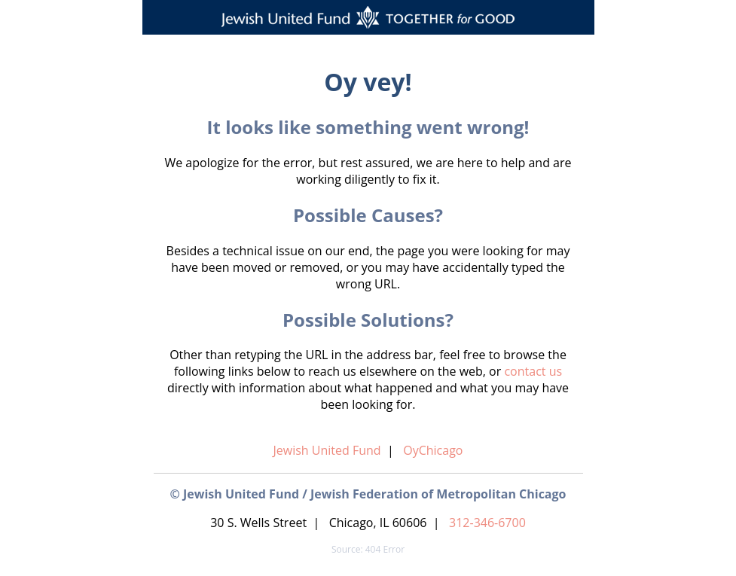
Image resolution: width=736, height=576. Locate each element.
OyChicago (433, 450)
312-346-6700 (487, 522)
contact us (533, 371)
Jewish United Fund (327, 450)
